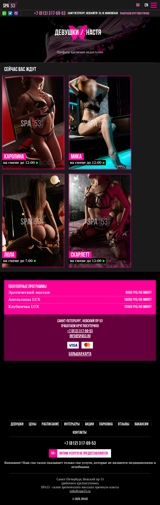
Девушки (67, 33)
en (146, 5)
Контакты (80, 433)
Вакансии (142, 424)
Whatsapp (4, 13)
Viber (16, 13)
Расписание (50, 424)
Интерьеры (72, 424)
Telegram (10, 13)
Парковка (106, 424)
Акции (89, 424)
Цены (32, 424)
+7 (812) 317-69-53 (80, 331)
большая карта (80, 354)
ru (138, 5)
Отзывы (123, 424)
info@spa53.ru (80, 336)
